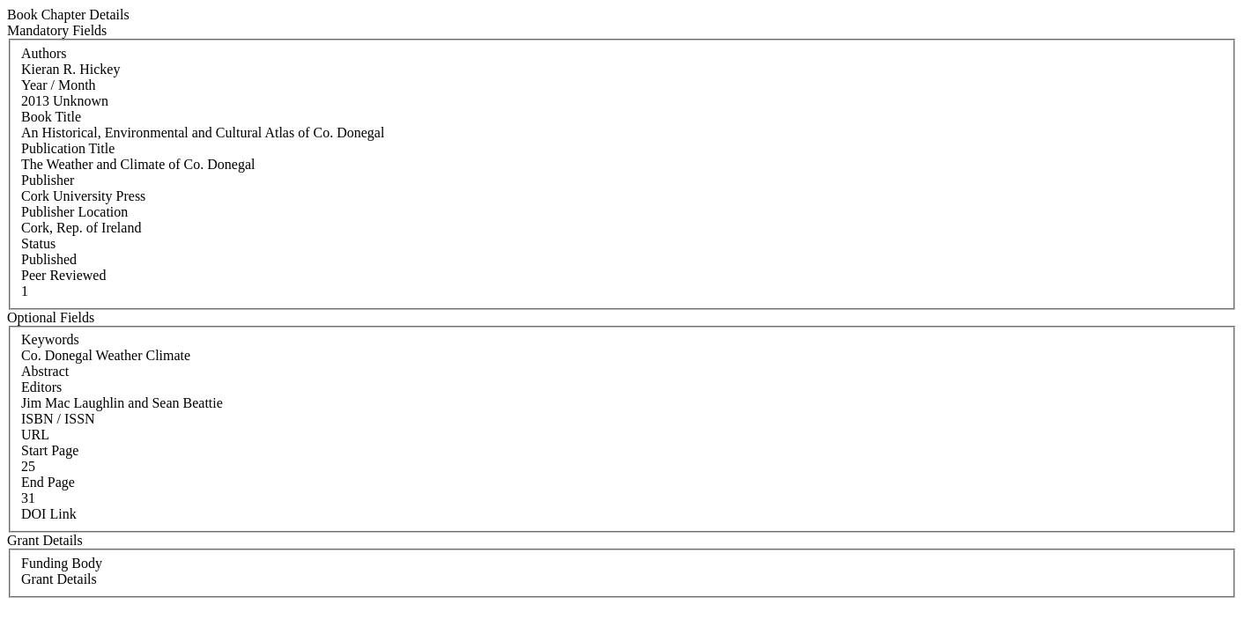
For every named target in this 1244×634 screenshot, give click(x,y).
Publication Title (68, 148)
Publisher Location (74, 211)
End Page (48, 482)
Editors (41, 387)
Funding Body (61, 563)
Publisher (47, 180)
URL (35, 434)
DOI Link (49, 513)
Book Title (51, 116)
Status (38, 243)
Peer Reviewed (63, 275)
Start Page (49, 450)
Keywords (50, 339)
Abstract (45, 371)
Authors (44, 53)
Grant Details (59, 578)
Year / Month (58, 84)
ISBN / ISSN (58, 418)
